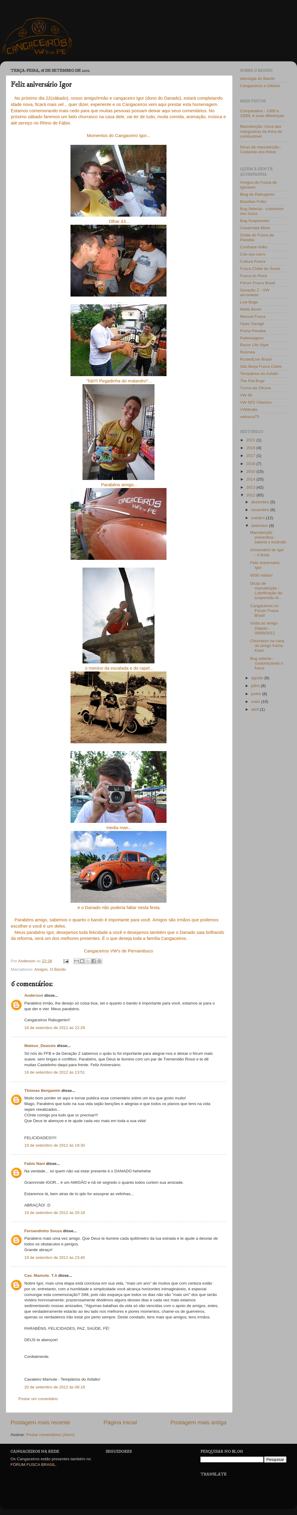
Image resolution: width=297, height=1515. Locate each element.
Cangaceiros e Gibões (260, 85)
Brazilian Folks (253, 201)
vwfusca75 (249, 416)
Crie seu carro (253, 254)
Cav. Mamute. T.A (40, 1275)
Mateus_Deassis (40, 1045)
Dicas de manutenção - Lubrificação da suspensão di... (266, 590)
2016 (251, 463)
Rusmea (247, 352)
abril (255, 709)
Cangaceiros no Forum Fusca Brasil (264, 611)
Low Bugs (249, 302)
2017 (251, 455)
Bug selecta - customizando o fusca (266, 663)
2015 (251, 471)
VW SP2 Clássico (256, 402)
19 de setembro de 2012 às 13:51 (54, 1072)
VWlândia (248, 409)
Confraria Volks (254, 247)
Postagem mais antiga (198, 1422)
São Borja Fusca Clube (261, 366)
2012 (251, 495)
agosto (257, 678)
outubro (258, 518)
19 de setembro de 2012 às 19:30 (54, 1145)
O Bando (58, 969)
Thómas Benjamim (42, 1090)
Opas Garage (252, 323)
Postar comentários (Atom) (50, 1434)
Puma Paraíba (253, 331)
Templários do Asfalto (259, 373)
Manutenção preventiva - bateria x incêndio (268, 537)
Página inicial (120, 1422)
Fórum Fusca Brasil (257, 283)
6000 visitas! (261, 575)
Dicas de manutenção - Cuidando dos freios (261, 149)
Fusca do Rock (253, 275)
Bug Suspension (254, 220)
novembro (260, 509)
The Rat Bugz (252, 381)
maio (256, 701)
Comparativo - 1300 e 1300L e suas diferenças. (262, 113)
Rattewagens (252, 338)
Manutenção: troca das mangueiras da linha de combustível (261, 131)
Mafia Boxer (251, 309)
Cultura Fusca (252, 261)
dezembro (260, 502)
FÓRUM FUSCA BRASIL (33, 1464)
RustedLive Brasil (256, 359)
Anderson (33, 995)
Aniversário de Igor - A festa (267, 552)
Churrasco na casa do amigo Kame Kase (267, 646)
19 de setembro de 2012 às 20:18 (54, 1212)
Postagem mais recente (40, 1422)
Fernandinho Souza (43, 1231)
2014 (251, 479)
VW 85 (246, 395)
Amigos (41, 969)
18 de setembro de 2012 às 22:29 (54, 1027)
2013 (251, 487)
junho (256, 694)
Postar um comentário (38, 1399)
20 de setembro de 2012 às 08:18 (54, 1387)
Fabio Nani (34, 1163)
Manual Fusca (253, 316)
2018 (251, 448)
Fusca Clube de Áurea (260, 268)
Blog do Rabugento (257, 194)
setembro (260, 525)
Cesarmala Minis (255, 228)
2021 (251, 440)
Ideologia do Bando (257, 78)
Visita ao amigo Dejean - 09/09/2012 (264, 628)
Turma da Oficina (255, 388)
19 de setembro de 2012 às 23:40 (54, 1257)
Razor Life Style (254, 345)
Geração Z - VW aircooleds (254, 292)
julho (256, 685)
